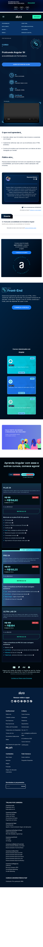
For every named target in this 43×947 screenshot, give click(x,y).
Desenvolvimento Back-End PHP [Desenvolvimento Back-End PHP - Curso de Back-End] (14, 852)
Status (7, 738)
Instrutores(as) (25, 726)
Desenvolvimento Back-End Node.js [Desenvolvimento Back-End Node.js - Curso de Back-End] (15, 859)
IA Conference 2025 (27, 737)
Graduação (8, 880)
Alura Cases (9, 756)
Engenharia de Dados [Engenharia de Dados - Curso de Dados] (11, 819)
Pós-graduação (16, 880)
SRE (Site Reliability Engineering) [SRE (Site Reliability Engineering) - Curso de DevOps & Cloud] (14, 833)
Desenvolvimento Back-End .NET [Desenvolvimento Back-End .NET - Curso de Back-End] (14, 853)
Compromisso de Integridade (13, 729)
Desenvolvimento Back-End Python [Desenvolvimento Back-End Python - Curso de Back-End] (15, 855)
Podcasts (8, 765)
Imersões (8, 759)
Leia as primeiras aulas (30, 227)
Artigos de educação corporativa (11, 770)
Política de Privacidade (12, 726)
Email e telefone (26, 756)
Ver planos (37, 16)
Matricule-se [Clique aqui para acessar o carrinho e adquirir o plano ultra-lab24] (21, 636)
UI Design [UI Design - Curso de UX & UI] (8, 838)
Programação (6, 22)
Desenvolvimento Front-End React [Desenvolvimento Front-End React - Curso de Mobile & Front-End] (14, 847)
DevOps (4, 28)
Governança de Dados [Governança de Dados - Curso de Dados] (11, 817)
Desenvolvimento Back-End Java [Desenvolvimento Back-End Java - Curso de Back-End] (14, 857)
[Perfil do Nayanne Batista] (8, 178)
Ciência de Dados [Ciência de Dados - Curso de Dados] (10, 813)
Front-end (25, 22)
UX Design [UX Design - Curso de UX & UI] (8, 840)
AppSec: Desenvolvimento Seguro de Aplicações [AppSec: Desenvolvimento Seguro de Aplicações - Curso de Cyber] (18, 826)
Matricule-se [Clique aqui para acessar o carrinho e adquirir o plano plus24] (21, 510)
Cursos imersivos (26, 740)
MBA (22, 880)
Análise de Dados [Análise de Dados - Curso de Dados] (10, 815)
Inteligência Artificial (28, 25)
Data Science (5, 25)
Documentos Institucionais (12, 735)
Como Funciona (26, 713)
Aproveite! (31, 3)
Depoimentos (25, 723)
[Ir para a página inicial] (19, 16)
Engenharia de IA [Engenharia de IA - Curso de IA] (10, 806)
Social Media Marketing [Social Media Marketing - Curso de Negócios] (12, 868)
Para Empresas (9, 719)
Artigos (7, 762)
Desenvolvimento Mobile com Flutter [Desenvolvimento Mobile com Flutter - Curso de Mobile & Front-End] (15, 845)
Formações (24, 716)
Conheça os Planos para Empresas (21, 677)
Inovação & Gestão (27, 31)
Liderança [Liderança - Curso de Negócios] (8, 864)
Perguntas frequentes (27, 759)
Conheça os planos (21, 251)
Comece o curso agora (35, 209)
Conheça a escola (21, 306)
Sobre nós (8, 713)
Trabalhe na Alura (10, 716)
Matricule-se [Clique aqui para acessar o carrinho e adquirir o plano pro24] (21, 580)
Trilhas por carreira (14, 801)
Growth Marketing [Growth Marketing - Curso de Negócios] (10, 870)
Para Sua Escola (10, 723)
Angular (21, 351)
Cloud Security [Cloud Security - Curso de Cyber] (9, 824)
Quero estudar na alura (21, 63)
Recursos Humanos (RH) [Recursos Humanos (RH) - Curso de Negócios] (12, 866)
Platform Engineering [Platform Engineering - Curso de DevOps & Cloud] (11, 831)
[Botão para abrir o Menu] (3, 16)
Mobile (4, 31)
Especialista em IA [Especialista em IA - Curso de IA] (10, 808)
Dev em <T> (25, 729)
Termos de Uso (10, 732)
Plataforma (24, 719)
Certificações (25, 744)
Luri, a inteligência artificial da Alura (29, 733)
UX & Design (25, 28)
